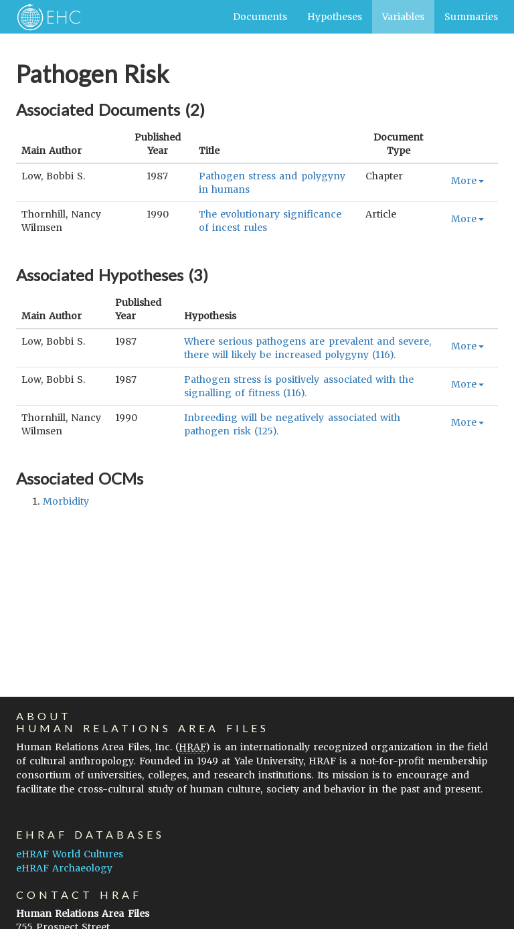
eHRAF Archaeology (64, 868)
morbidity (66, 501)
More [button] (467, 181)
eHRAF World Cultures (69, 854)
